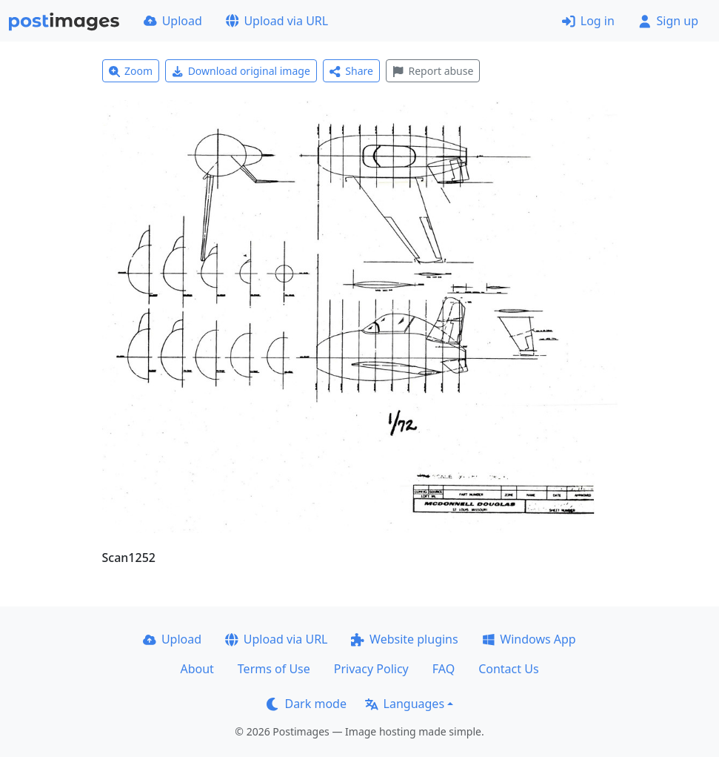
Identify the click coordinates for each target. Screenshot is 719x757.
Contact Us (508, 669)
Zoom (131, 71)
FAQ (443, 669)
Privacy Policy (371, 669)
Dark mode (307, 703)
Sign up (668, 21)
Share (351, 71)
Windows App (529, 639)
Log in (588, 21)
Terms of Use (274, 669)
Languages (404, 703)
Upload (173, 21)
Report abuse (432, 71)
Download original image (241, 71)
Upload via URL (277, 21)
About (196, 669)
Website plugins (404, 639)
